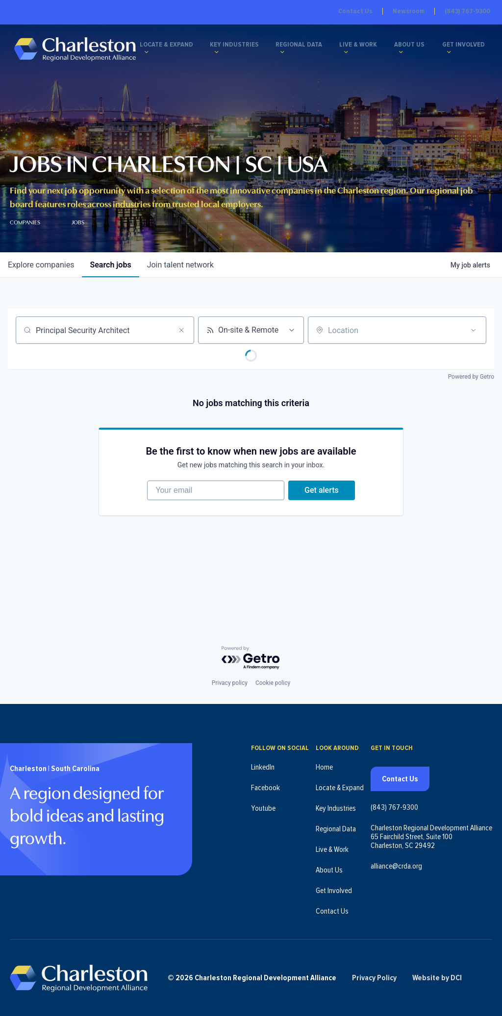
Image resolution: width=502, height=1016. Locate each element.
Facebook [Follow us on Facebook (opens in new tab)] (265, 788)
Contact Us (355, 11)
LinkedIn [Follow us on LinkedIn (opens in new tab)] (263, 767)
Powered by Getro (471, 376)
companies (41, 264)
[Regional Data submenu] (283, 51)
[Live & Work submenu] (346, 51)
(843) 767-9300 (467, 11)
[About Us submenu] (401, 51)
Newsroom (409, 11)
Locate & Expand (166, 45)
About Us (410, 45)
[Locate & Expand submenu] (147, 51)
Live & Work (358, 45)
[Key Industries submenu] (217, 51)
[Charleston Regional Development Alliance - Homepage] (75, 48)
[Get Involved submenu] (449, 51)
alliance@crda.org (396, 866)
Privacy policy (230, 682)
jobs (110, 264)
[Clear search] (181, 330)
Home (324, 767)
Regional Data (299, 45)
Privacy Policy (374, 978)
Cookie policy (272, 682)
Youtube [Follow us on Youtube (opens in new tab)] (263, 808)
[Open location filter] (473, 330)
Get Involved (463, 45)
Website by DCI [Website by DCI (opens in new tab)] (437, 978)
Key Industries (234, 45)
